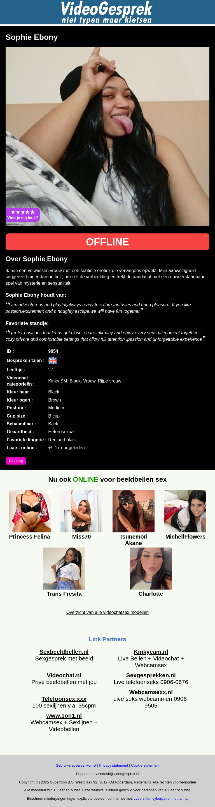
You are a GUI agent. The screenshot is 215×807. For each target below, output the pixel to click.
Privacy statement (113, 765)
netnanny (179, 798)
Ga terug (16, 461)
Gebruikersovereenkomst (76, 765)
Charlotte (151, 594)
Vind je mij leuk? (22, 214)
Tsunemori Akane (133, 539)
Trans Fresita (64, 594)
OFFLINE (107, 242)
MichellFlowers (185, 537)
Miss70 (81, 537)
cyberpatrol (161, 798)
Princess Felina (29, 537)
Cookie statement (145, 765)
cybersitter (142, 798)
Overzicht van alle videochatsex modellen (107, 612)
